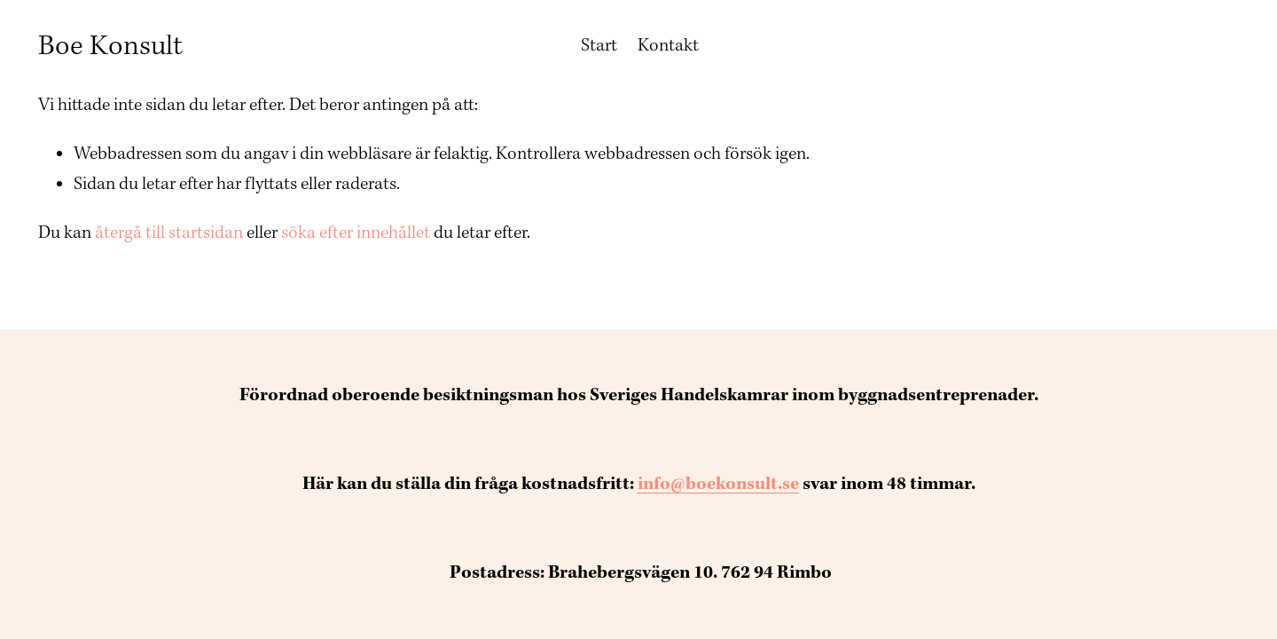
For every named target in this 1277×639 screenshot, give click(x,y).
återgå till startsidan (169, 232)
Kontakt (668, 45)
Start (599, 45)
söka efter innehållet (355, 232)
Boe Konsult (110, 46)
